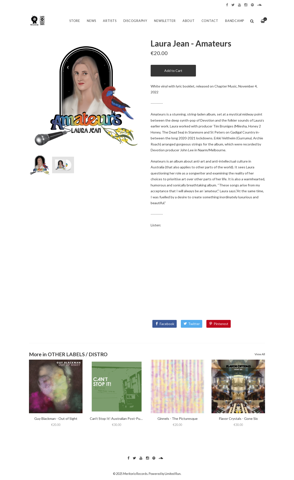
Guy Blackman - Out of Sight (55, 418)
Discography (135, 21)
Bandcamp (234, 21)
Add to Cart (173, 70)
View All (260, 354)
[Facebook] (164, 324)
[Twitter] (191, 324)
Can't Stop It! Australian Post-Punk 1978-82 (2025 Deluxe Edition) (140, 418)
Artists (109, 21)
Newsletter (165, 21)
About (189, 21)
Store (74, 21)
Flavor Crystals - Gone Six (238, 418)
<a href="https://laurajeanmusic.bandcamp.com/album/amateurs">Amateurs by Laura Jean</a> (208, 272)
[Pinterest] (218, 324)
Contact (210, 21)
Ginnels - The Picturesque (177, 418)
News (91, 21)
